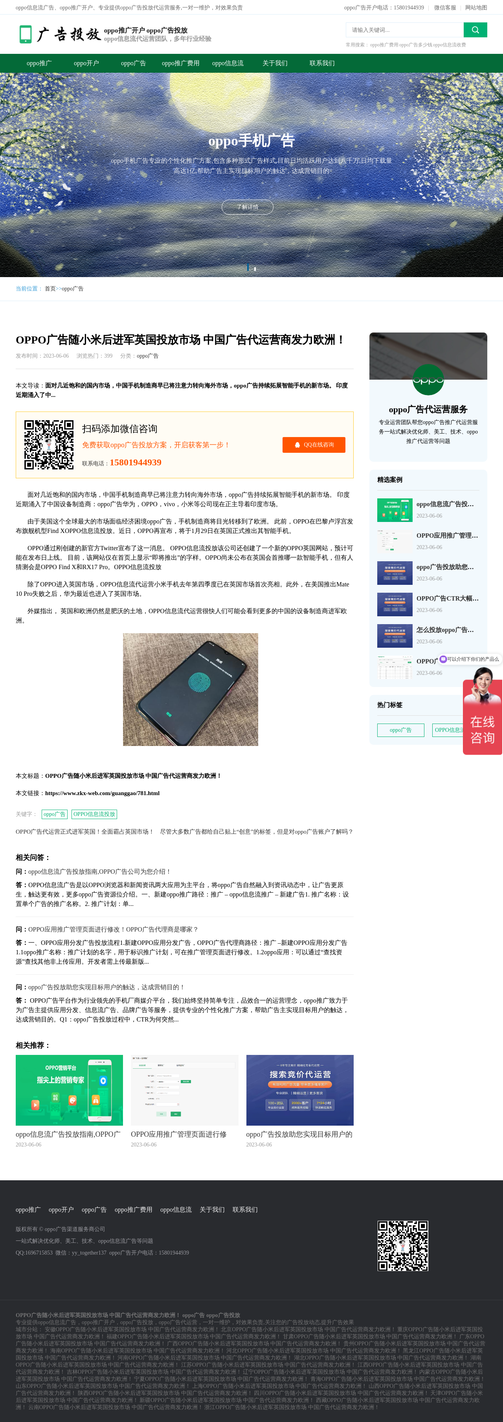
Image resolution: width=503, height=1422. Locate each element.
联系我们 (322, 62)
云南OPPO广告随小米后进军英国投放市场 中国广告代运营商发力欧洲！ (115, 1406)
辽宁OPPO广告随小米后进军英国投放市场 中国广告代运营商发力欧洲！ (330, 1371)
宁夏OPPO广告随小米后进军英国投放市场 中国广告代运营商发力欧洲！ (221, 1378)
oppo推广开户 (98, 1322)
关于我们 (275, 62)
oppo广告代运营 (178, 1322)
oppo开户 (86, 62)
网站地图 (476, 7)
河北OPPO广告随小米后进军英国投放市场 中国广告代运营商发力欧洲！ (313, 1350)
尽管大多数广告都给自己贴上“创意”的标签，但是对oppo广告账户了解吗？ (257, 831)
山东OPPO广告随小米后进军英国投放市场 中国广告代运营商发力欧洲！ (103, 1385)
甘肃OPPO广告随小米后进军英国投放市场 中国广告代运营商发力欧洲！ (370, 1336)
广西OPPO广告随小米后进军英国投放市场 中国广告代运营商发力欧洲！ (254, 1343)
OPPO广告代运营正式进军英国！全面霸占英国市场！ (85, 831)
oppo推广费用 (181, 62)
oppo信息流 (228, 62)
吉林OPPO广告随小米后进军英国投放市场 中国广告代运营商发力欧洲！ (154, 1371)
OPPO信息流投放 (94, 813)
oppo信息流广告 (57, 1322)
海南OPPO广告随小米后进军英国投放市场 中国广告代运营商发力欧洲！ (137, 1350)
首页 (50, 288)
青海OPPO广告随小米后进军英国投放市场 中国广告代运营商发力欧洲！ (397, 1378)
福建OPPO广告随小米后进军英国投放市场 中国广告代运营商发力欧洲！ (193, 1336)
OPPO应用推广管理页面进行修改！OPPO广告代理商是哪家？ (113, 928)
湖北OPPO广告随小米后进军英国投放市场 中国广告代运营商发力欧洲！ (381, 1357)
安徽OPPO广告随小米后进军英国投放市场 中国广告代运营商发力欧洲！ (132, 1329)
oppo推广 (39, 62)
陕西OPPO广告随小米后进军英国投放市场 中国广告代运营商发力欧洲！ (165, 1392)
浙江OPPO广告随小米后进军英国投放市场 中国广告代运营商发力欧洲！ (291, 1406)
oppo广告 (133, 62)
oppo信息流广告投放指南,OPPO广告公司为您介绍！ (100, 870)
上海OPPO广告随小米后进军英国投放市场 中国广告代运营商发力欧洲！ (279, 1385)
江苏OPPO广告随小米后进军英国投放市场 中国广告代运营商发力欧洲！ (268, 1364)
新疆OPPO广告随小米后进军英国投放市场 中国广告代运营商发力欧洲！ (227, 1399)
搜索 (475, 29)
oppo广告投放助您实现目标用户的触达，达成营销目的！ (106, 986)
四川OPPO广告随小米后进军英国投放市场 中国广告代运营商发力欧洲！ (341, 1392)
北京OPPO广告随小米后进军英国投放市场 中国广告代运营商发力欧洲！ (308, 1329)
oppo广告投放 (136, 1322)
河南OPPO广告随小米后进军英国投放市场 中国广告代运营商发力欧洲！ (204, 1357)
